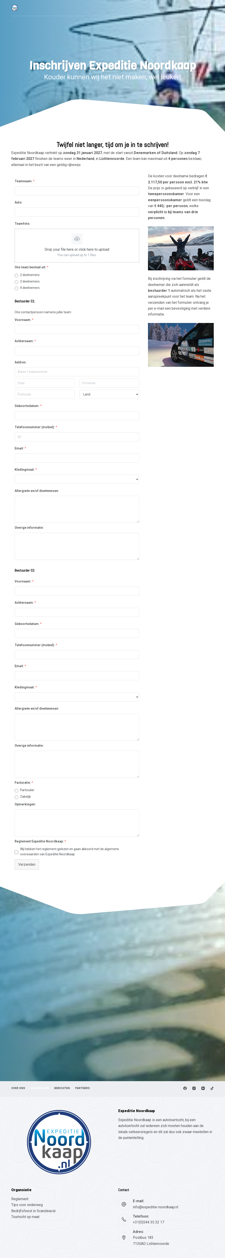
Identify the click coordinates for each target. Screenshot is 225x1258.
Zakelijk (25, 796)
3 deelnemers (30, 281)
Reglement (19, 1199)
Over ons (18, 1088)
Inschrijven (40, 1088)
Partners (83, 1088)
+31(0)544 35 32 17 (148, 1222)
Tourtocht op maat (25, 1217)
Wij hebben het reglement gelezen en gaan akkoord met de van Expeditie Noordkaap (69, 851)
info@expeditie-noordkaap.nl (155, 1207)
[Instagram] (194, 1088)
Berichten (62, 1088)
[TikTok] (212, 1088)
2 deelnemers (30, 275)
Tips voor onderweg (27, 1205)
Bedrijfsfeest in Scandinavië (33, 1211)
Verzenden (26, 864)
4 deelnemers (30, 288)
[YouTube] (203, 1088)
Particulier (27, 790)
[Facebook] (185, 1088)
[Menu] (212, 8)
